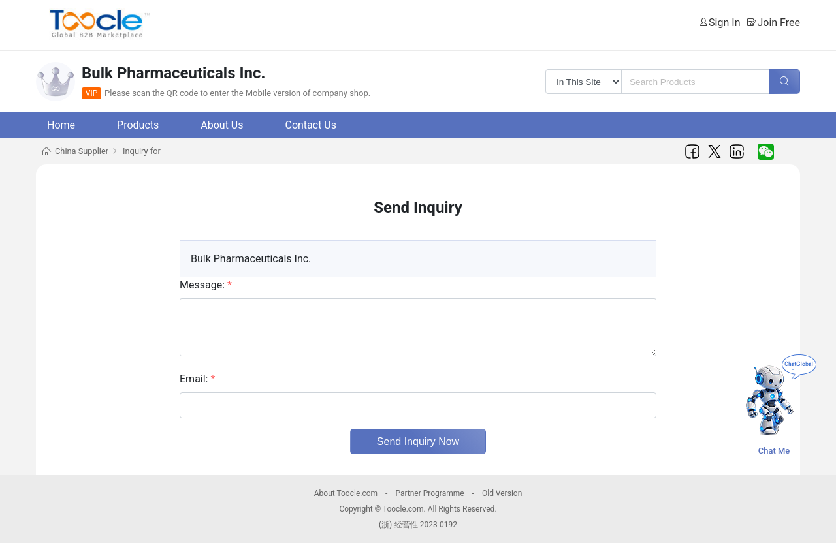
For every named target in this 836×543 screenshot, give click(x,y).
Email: (197, 379)
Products (138, 125)
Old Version (502, 493)
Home (61, 125)
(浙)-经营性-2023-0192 (418, 524)
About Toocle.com (346, 493)
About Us (222, 125)
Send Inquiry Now (418, 441)
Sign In (724, 22)
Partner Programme (429, 493)
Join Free (778, 22)
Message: (206, 285)
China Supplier (81, 151)
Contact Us (310, 125)
